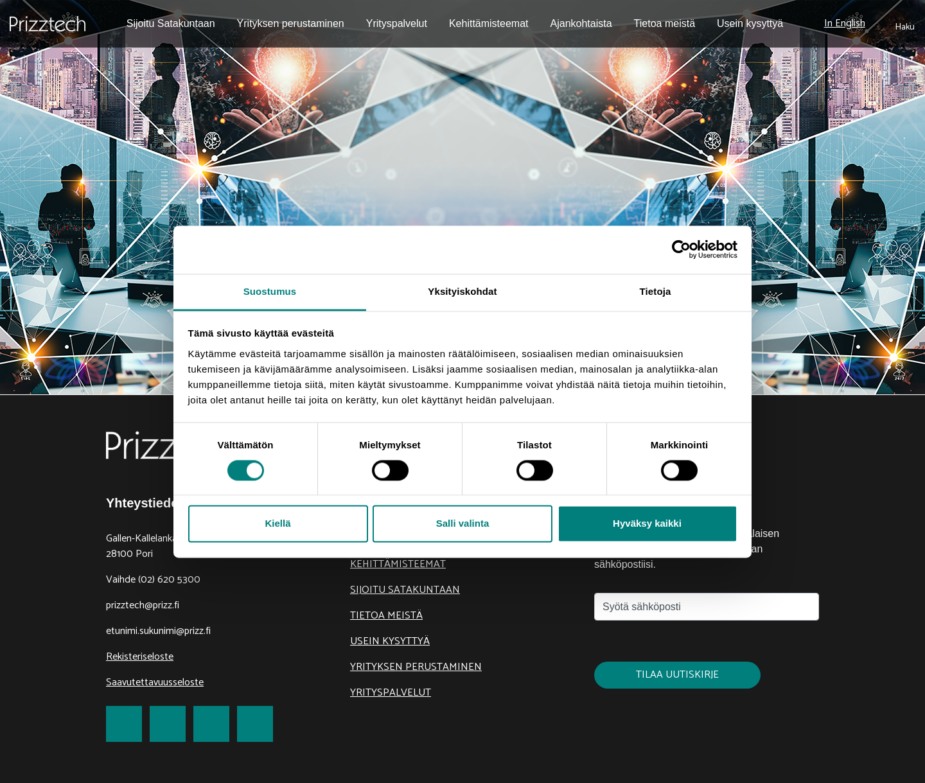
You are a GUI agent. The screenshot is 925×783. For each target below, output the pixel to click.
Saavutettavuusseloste (155, 682)
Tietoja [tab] (655, 291)
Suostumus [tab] (270, 291)
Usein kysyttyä (390, 641)
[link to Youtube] (255, 724)
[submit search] (905, 23)
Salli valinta (462, 523)
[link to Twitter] (168, 724)
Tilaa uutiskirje (677, 674)
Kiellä (277, 523)
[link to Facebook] (124, 724)
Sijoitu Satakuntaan (405, 590)
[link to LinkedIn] (211, 724)
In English (844, 23)
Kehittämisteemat (398, 564)
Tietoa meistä (386, 615)
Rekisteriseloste (139, 656)
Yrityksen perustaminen (416, 667)
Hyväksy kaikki (647, 523)
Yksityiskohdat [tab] (462, 291)
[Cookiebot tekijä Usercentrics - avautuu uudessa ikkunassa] (681, 249)
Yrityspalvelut (390, 692)
